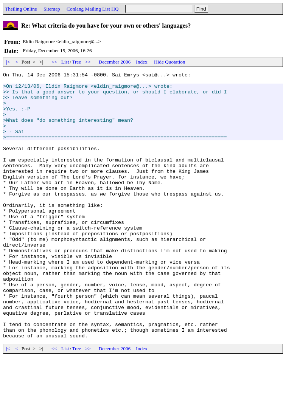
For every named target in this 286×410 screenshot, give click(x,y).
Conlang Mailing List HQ (92, 9)
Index (141, 62)
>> (88, 62)
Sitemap (52, 9)
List (65, 62)
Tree (76, 62)
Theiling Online (21, 9)
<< (54, 62)
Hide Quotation (169, 62)
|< (8, 62)
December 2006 (115, 62)
